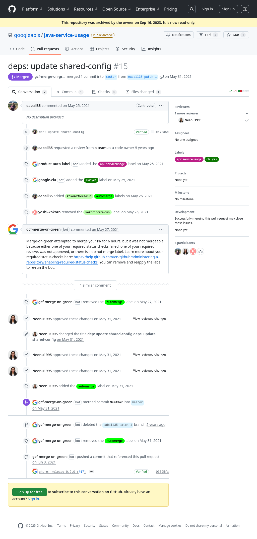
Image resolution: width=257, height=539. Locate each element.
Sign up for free (30, 492)
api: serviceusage (112, 164)
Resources (86, 9)
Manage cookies (169, 525)
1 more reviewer (212, 113)
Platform (32, 9)
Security (89, 525)
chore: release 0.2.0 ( (59, 472)
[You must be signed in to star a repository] (236, 34)
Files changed (143, 92)
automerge (104, 196)
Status (103, 525)
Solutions (58, 9)
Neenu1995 (42, 318)
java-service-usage (66, 35)
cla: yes (91, 180)
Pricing (170, 9)
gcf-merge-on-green (50, 76)
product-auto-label (54, 163)
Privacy (75, 525)
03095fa (162, 472)
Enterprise (148, 9)
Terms (61, 525)
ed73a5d (162, 132)
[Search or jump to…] (192, 9)
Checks (104, 92)
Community (120, 525)
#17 (81, 472)
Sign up (228, 9)
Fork (208, 34)
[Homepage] (12, 9)
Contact (149, 525)
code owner (124, 147)
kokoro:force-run (79, 196)
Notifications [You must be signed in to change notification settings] (178, 35)
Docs (136, 525)
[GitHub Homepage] (21, 526)
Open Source (117, 9)
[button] (162, 76)
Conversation (29, 92)
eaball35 (33, 105)
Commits (70, 92)
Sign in (207, 9)
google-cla (47, 179)
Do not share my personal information (212, 525)
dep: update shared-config (61, 132)
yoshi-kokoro (49, 212)
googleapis (27, 35)
